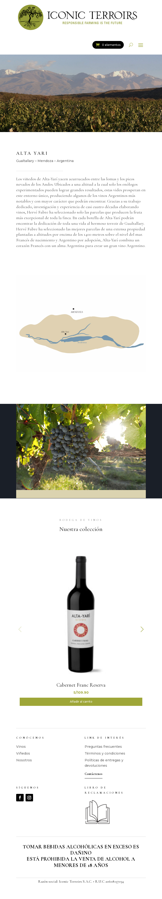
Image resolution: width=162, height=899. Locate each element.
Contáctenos (93, 774)
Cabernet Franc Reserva (81, 685)
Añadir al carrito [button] (81, 701)
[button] (142, 629)
